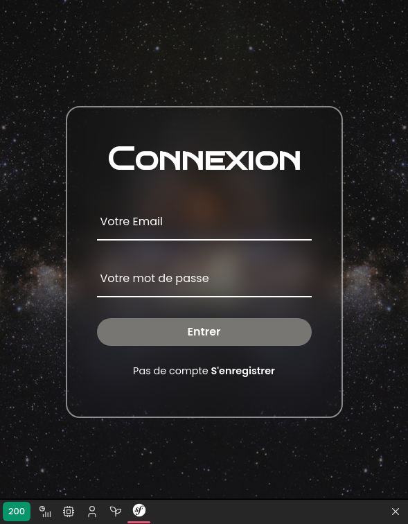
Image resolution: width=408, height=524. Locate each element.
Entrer (203, 332)
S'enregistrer (243, 371)
